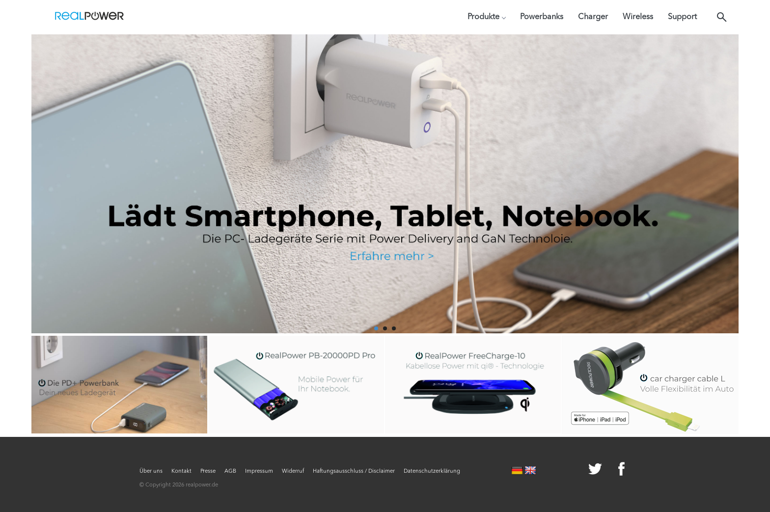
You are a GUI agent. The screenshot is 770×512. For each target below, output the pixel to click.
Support (682, 17)
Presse (208, 471)
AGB (230, 471)
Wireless (638, 17)
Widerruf (293, 471)
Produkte (486, 17)
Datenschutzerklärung (432, 471)
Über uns (151, 471)
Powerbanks (541, 17)
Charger (593, 17)
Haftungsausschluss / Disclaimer (354, 471)
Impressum (259, 471)
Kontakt (181, 471)
